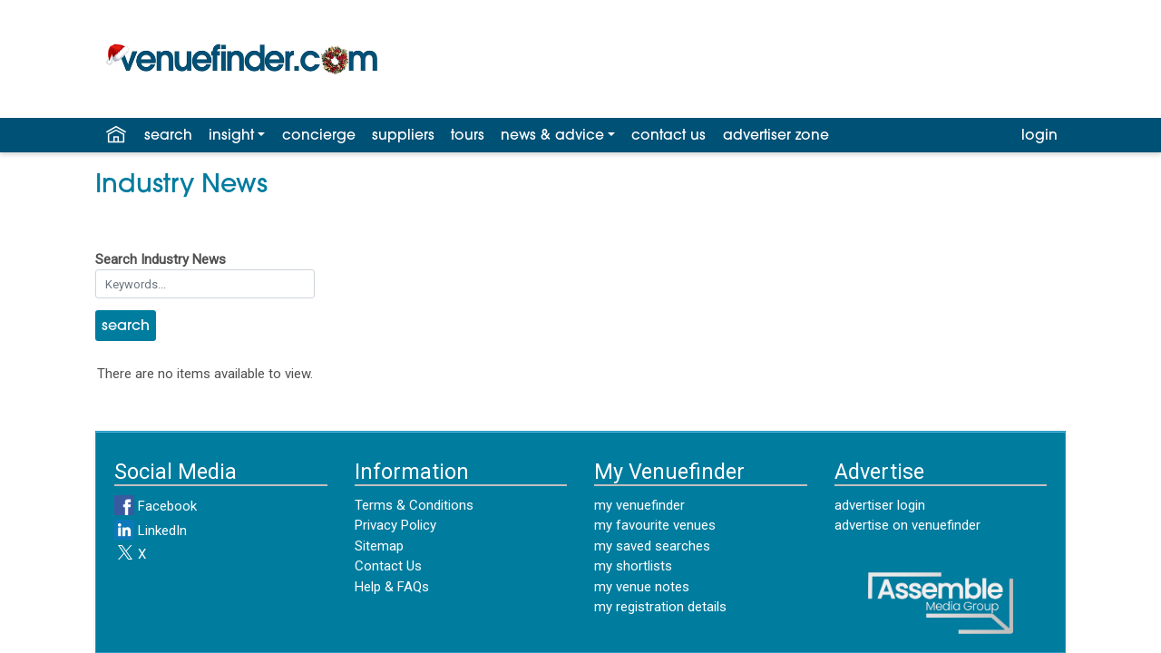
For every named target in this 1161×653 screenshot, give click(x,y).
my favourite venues (655, 525)
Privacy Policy (395, 525)
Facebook (155, 506)
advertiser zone (776, 136)
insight (231, 136)
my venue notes (641, 587)
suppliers (403, 136)
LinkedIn (150, 530)
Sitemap (379, 546)
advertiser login (879, 505)
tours (467, 136)
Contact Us (388, 566)
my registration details (660, 607)
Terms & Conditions (414, 505)
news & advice (552, 136)
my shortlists (633, 566)
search (168, 136)
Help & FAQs (392, 587)
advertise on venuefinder (907, 525)
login (1039, 136)
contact (668, 136)
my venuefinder (639, 505)
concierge (319, 136)
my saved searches (652, 546)
